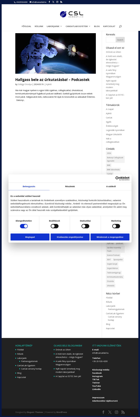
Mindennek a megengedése (110, 237)
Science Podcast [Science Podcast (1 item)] (113, 255)
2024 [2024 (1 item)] (109, 153)
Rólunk (39, 26)
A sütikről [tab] (111, 186)
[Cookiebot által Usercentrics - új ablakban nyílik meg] (117, 178)
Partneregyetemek (116, 309)
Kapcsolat (109, 26)
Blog (97, 26)
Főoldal (26, 26)
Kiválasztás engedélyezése (70, 237)
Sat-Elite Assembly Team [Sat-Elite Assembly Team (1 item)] (114, 249)
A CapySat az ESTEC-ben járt (68, 376)
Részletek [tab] (70, 186)
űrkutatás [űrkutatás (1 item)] (110, 285)
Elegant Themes (35, 412)
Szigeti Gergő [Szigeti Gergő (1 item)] (112, 264)
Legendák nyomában (115, 130)
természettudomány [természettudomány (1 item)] (115, 277)
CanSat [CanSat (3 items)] (109, 174)
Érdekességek (112, 126)
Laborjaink (53, 26)
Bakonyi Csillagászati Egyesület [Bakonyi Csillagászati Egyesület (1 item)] (115, 159)
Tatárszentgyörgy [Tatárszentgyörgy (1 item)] (114, 272)
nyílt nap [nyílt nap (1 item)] (110, 243)
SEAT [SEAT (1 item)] (109, 259)
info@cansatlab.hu (100, 353)
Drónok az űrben (113, 52)
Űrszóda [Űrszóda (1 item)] (110, 281)
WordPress (61, 412)
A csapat (110, 109)
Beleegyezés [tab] (29, 186)
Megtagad (30, 237)
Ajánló (49, 84)
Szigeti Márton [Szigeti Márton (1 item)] (112, 268)
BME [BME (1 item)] (108, 165)
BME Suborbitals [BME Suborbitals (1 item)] (113, 169)
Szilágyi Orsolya (25, 84)
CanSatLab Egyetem (77, 26)
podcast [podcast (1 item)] (119, 243)
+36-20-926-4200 (100, 361)
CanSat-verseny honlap (31, 368)
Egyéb (108, 122)
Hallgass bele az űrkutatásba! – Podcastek (52, 79)
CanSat (109, 117)
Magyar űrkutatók (114, 134)
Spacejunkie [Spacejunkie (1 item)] (118, 259)
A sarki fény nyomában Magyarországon (113, 73)
